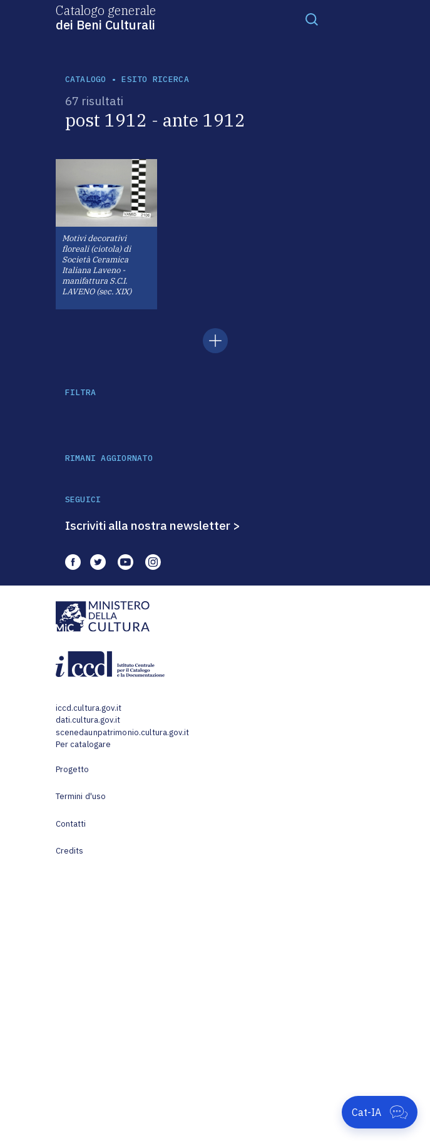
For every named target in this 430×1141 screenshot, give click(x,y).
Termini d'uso (81, 796)
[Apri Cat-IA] (379, 1112)
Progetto (73, 769)
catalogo (85, 79)
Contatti (71, 823)
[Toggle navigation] (312, 18)
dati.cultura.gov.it (88, 720)
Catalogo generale (106, 17)
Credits (70, 850)
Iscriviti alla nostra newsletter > (152, 525)
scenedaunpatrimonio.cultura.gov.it (122, 732)
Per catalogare (83, 744)
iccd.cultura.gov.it (88, 708)
